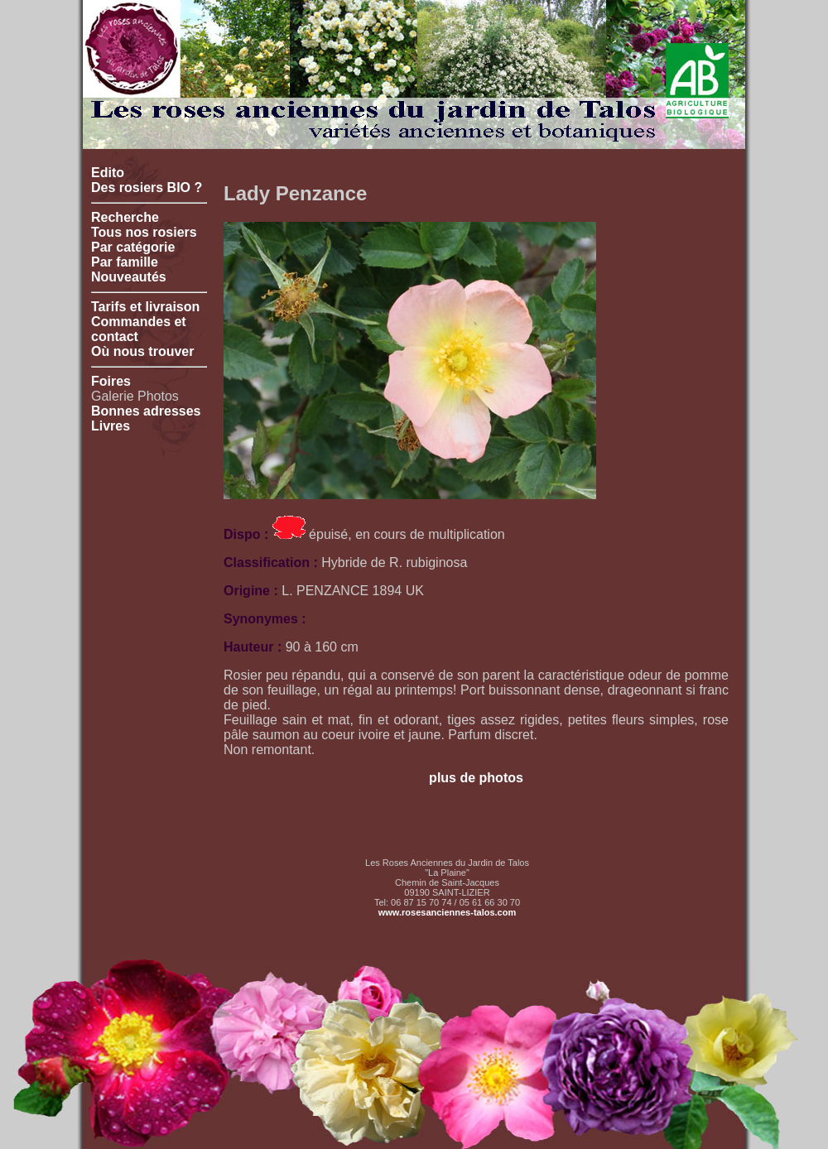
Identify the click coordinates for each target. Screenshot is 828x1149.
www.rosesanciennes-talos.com (447, 912)
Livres (110, 426)
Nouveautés (128, 277)
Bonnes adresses (146, 411)
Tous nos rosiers (144, 232)
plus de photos (476, 778)
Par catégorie (133, 247)
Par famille (124, 262)
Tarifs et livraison (145, 307)
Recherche (125, 217)
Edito (107, 173)
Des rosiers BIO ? (146, 187)
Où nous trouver (142, 351)
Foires (111, 381)
